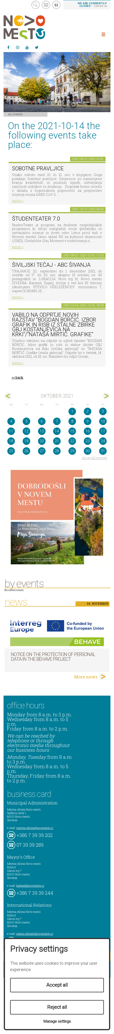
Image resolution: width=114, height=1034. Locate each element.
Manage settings (57, 1021)
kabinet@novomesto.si (30, 885)
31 (103, 451)
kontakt (46, 5)
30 (87, 451)
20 (42, 441)
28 (57, 451)
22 (72, 441)
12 (26, 431)
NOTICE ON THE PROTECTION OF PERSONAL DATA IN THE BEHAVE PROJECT (53, 657)
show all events (94, 457)
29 (72, 451)
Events (18, 114)
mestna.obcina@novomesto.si (34, 828)
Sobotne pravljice (38, 168)
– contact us (92, 4)
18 (11, 441)
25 (11, 451)
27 (42, 451)
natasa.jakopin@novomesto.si (34, 934)
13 (42, 431)
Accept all (57, 985)
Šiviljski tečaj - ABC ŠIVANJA (51, 265)
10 (103, 421)
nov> (106, 396)
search (35, 5)
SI (56, 5)
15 (72, 431)
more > (17, 200)
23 (87, 441)
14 (57, 431)
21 (57, 441)
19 (26, 441)
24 (103, 441)
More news (85, 677)
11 (11, 431)
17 (103, 431)
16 (87, 431)
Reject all (57, 1007)
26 (26, 451)
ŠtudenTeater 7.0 (36, 219)
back (19, 377)
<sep (8, 396)
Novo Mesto (35, 27)
